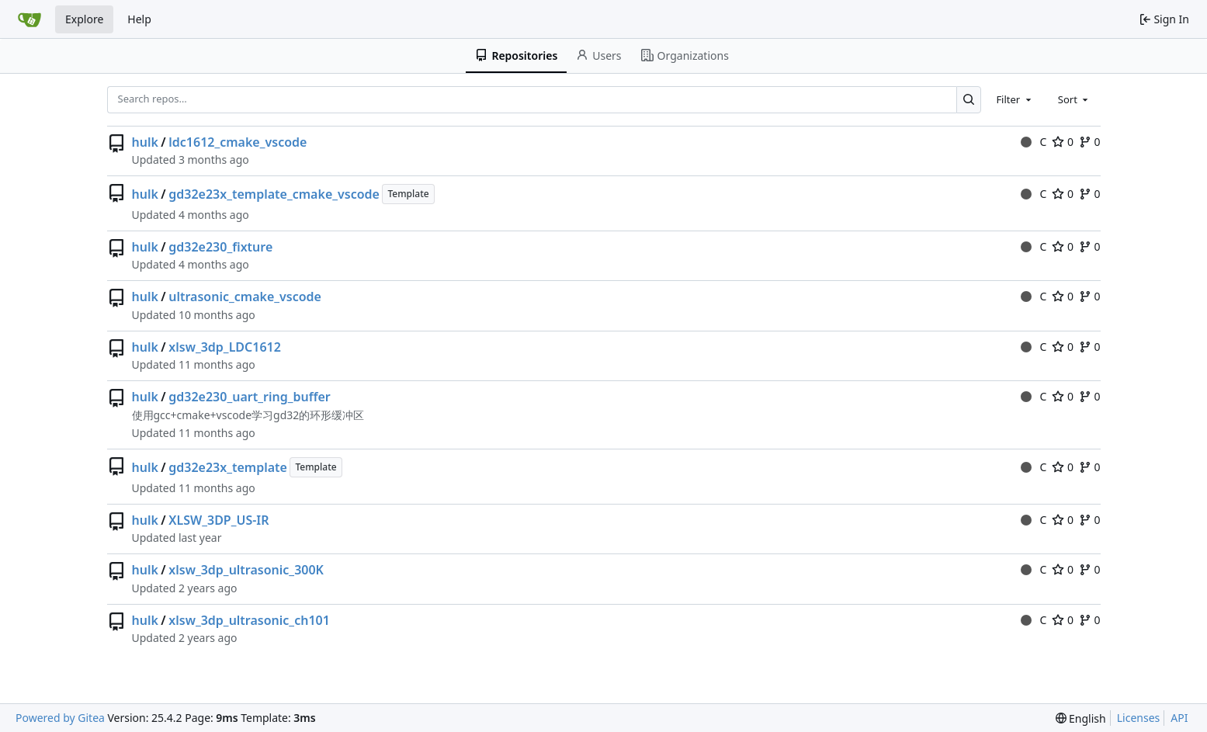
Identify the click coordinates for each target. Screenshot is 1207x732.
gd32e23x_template (227, 467)
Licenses (1138, 717)
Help (139, 19)
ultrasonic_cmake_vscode (244, 296)
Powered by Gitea (60, 717)
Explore (84, 19)
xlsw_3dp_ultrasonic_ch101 (249, 620)
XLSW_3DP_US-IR (218, 520)
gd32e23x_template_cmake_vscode (274, 194)
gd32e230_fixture (220, 247)
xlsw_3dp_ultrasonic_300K (246, 570)
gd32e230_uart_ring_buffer (249, 396)
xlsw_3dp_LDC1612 (224, 347)
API (1179, 717)
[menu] (1081, 718)
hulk (145, 142)
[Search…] (969, 99)
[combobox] (1014, 99)
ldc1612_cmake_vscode (237, 142)
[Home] (29, 19)
